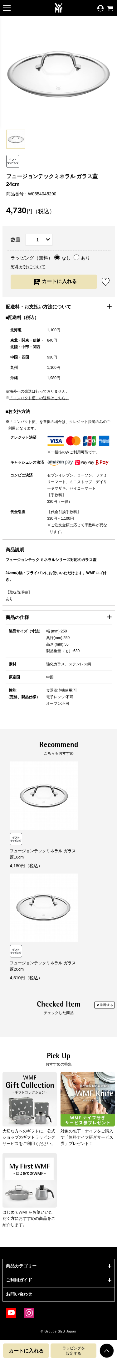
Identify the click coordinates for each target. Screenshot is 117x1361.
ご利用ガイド (19, 1279)
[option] (15, 139)
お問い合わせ (19, 1294)
